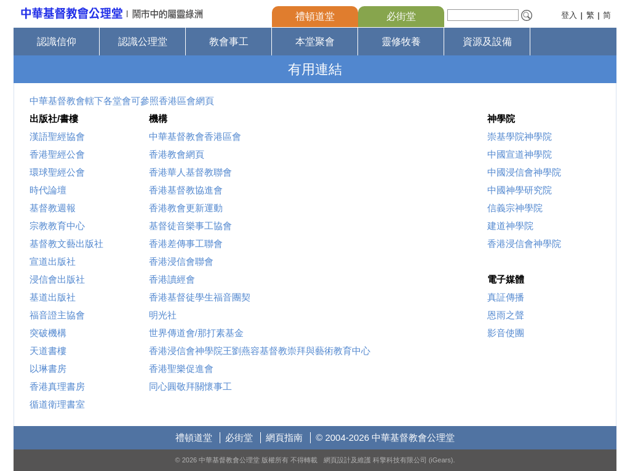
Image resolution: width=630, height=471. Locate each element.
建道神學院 (510, 225)
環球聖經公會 (57, 172)
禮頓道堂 (315, 16)
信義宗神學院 (515, 208)
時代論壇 (48, 190)
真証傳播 (505, 297)
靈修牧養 (401, 41)
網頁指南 (284, 437)
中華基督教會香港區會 (195, 136)
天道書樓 (48, 350)
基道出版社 (53, 297)
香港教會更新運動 (186, 208)
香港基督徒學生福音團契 (199, 297)
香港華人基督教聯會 (190, 172)
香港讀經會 (172, 279)
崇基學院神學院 (519, 136)
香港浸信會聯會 (181, 261)
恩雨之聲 (505, 315)
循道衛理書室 (57, 404)
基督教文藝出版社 (66, 243)
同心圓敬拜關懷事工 (190, 386)
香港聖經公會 (57, 154)
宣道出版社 (53, 261)
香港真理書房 (57, 386)
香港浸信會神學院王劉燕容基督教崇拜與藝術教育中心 (259, 350)
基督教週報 (53, 208)
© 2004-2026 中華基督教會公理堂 (385, 437)
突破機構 (48, 333)
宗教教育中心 (57, 225)
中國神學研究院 (519, 190)
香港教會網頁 (176, 154)
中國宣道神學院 (519, 154)
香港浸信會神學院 (524, 243)
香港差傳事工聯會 (186, 243)
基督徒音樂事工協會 (190, 225)
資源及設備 (487, 41)
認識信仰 (56, 41)
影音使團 (505, 333)
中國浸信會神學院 (524, 172)
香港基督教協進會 (186, 190)
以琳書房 (48, 368)
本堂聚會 (315, 41)
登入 (569, 15)
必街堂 (401, 16)
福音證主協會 (57, 315)
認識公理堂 (142, 41)
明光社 (163, 315)
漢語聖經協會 (57, 136)
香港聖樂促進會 (181, 368)
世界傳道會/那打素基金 (196, 333)
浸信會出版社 (57, 279)
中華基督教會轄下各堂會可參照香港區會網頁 (122, 100)
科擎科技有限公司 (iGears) (413, 460)
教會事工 (229, 41)
